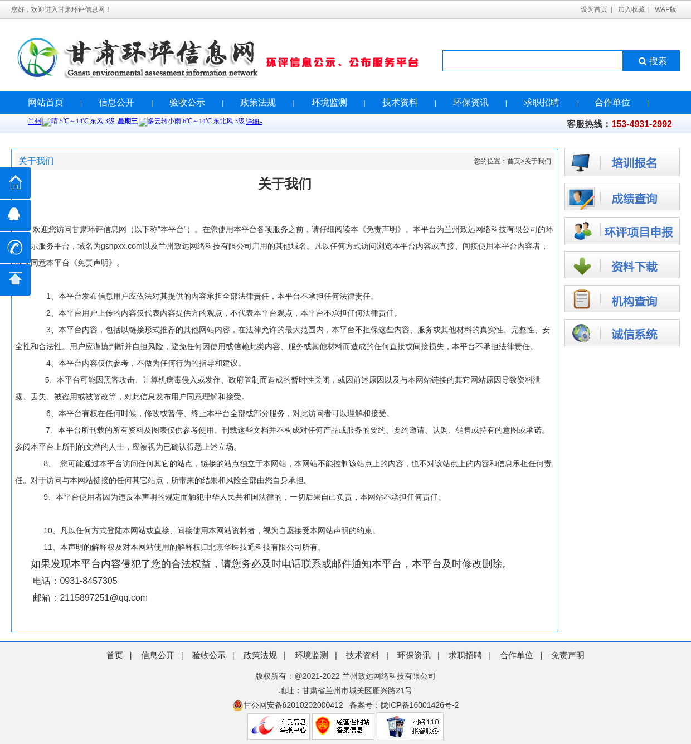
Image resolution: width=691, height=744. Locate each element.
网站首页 (46, 102)
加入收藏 (631, 9)
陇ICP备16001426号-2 (420, 704)
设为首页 (594, 9)
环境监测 (329, 102)
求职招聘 (541, 102)
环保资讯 (471, 102)
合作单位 (612, 102)
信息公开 (116, 102)
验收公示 (187, 102)
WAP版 (666, 9)
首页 (513, 161)
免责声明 (568, 655)
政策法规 (258, 102)
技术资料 (400, 102)
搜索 (651, 61)
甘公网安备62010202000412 (287, 704)
